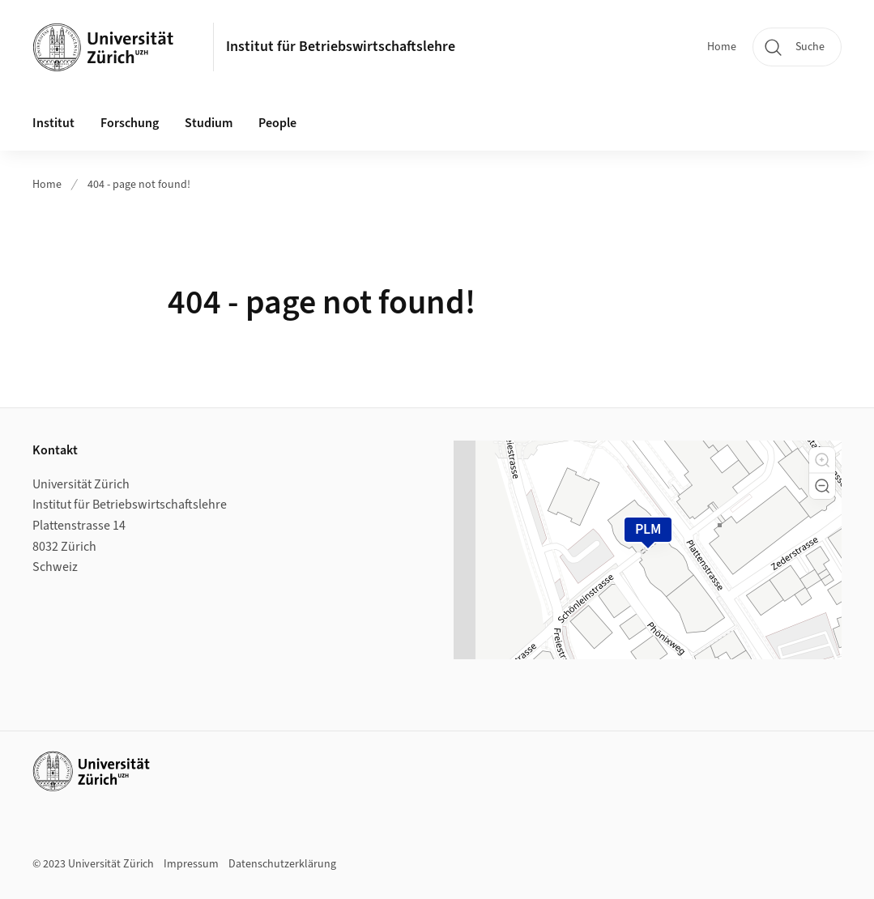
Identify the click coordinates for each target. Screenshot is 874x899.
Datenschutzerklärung (282, 864)
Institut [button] (53, 123)
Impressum (191, 864)
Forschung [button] (129, 123)
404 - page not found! (138, 185)
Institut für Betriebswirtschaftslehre (340, 46)
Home (721, 47)
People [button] (277, 123)
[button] (822, 460)
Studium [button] (208, 123)
